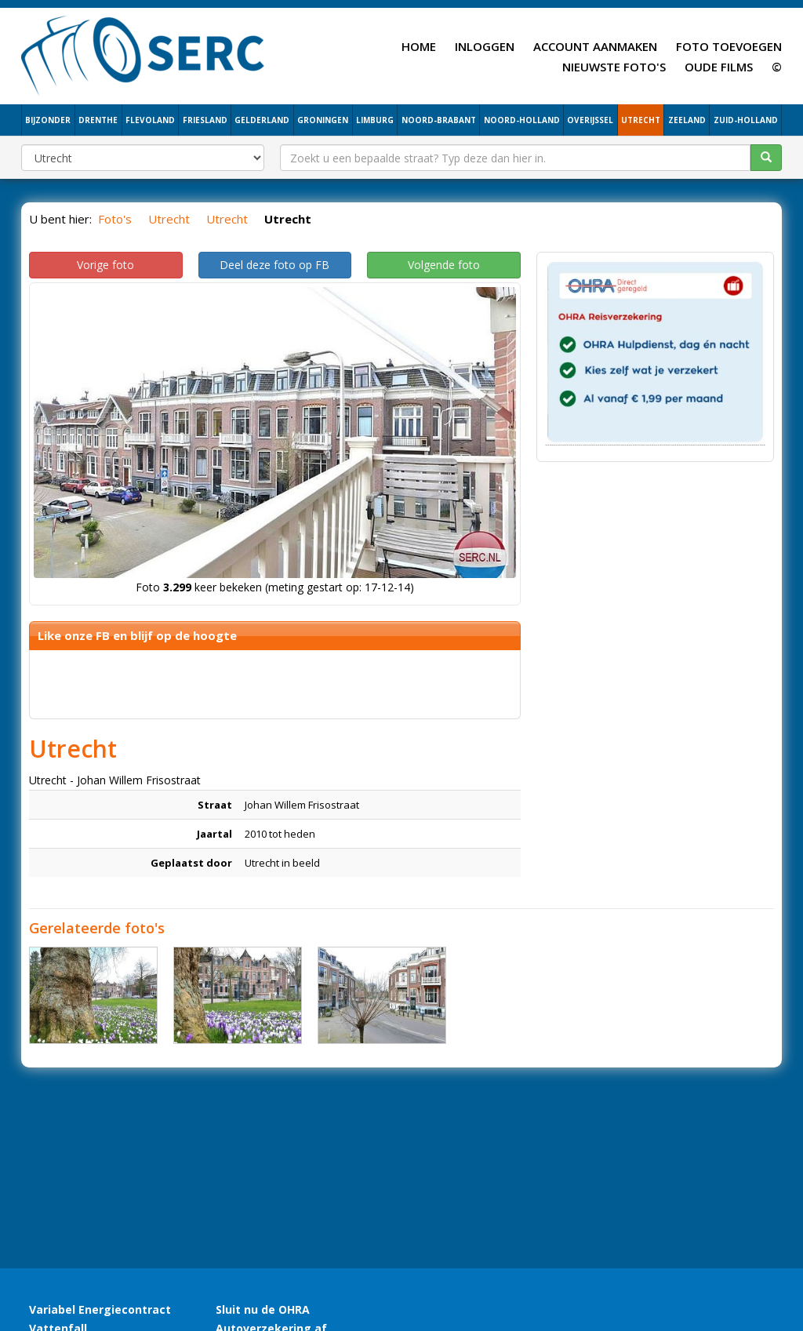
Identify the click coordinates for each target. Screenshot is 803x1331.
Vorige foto (105, 264)
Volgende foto (444, 264)
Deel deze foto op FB (274, 264)
